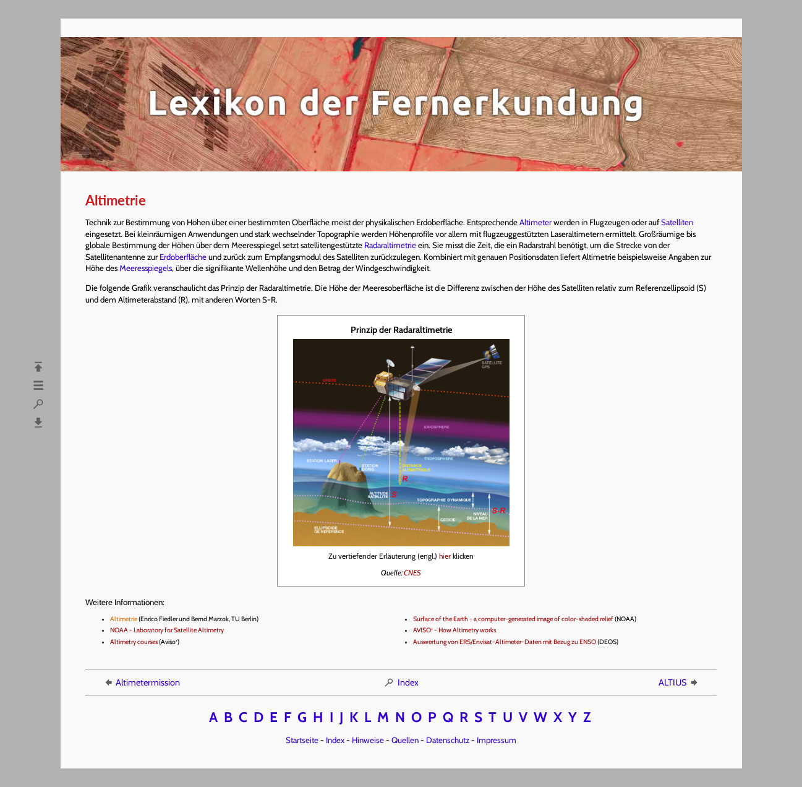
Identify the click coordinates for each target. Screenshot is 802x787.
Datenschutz (447, 740)
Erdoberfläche (183, 257)
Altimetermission (141, 682)
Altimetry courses (134, 642)
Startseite (302, 740)
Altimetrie (123, 619)
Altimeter (535, 222)
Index (401, 682)
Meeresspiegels (145, 268)
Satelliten (677, 222)
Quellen (405, 740)
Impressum (496, 740)
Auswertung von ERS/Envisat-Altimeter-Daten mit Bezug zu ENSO (504, 642)
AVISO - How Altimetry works (454, 630)
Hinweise (368, 740)
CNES (412, 572)
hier (445, 556)
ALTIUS (679, 682)
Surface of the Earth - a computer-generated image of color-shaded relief (513, 619)
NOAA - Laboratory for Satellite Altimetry (167, 630)
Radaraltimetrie (390, 245)
